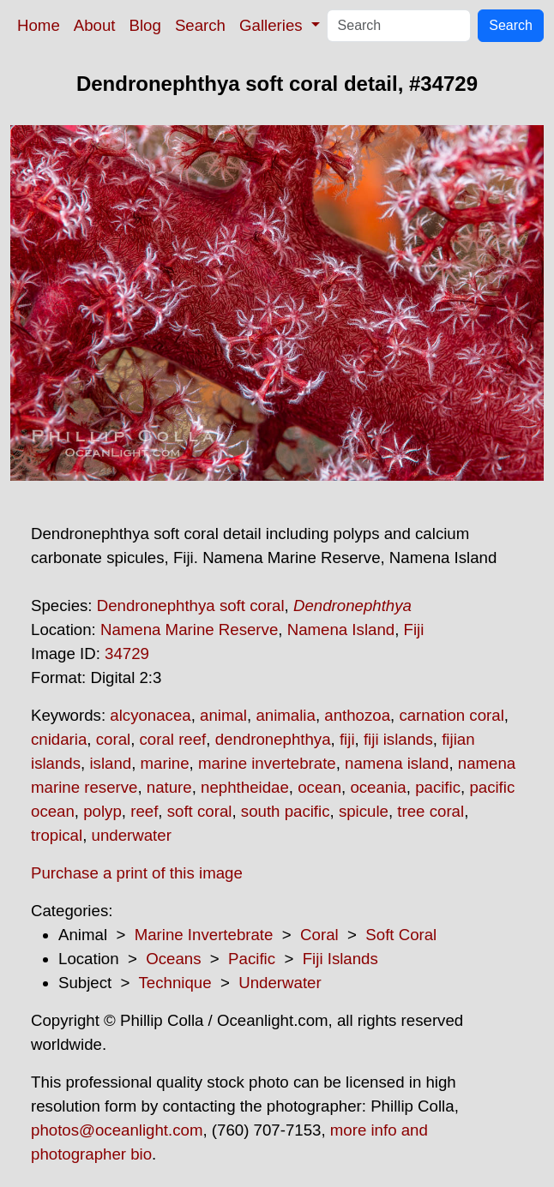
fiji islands (398, 739)
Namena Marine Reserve (189, 629)
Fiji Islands (340, 959)
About (95, 25)
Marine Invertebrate (204, 935)
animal (223, 715)
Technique (175, 983)
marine (165, 763)
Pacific (251, 959)
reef (144, 811)
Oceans (173, 959)
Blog (145, 25)
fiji (347, 739)
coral (113, 739)
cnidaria (59, 739)
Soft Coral (401, 935)
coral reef (173, 739)
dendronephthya (273, 739)
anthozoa (357, 715)
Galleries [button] (273, 25)
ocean (319, 787)
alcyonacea (150, 715)
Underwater (279, 983)
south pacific (285, 811)
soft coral (199, 811)
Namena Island (340, 629)
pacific (438, 787)
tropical (56, 835)
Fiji (414, 629)
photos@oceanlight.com (116, 1130)
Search (200, 25)
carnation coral (451, 715)
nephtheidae (245, 787)
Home (38, 25)
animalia (285, 715)
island (110, 763)
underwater (132, 835)
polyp (102, 811)
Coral (319, 935)
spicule (363, 811)
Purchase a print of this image (137, 873)
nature (169, 787)
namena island (397, 763)
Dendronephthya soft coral (191, 605)
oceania (378, 787)
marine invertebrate (267, 763)
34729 (127, 653)
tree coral (430, 811)
